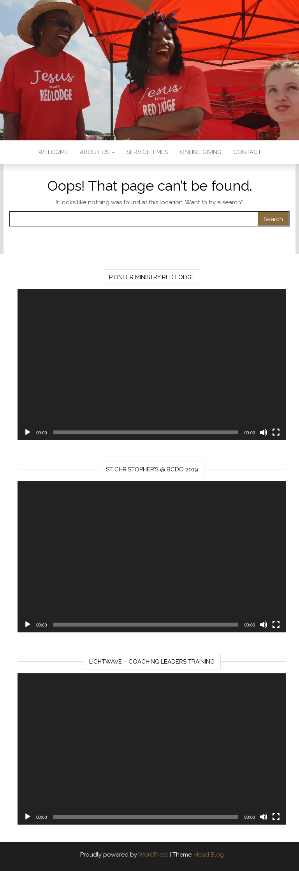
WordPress (153, 854)
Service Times (147, 152)
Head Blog (209, 854)
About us (97, 152)
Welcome (53, 152)
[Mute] (263, 432)
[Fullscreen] (276, 432)
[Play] (28, 432)
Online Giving (201, 152)
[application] (152, 364)
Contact (247, 152)
